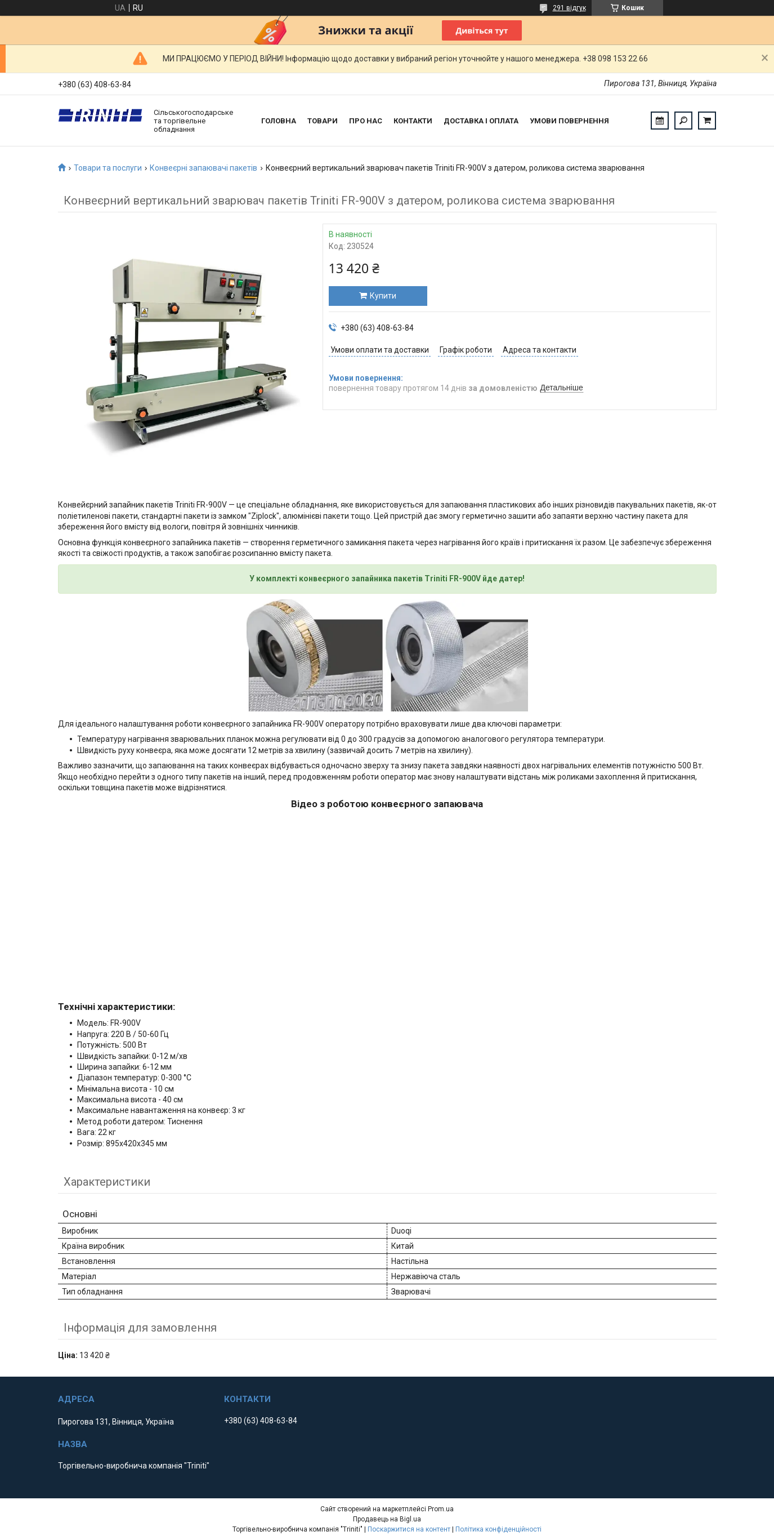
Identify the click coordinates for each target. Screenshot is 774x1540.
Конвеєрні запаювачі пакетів (203, 167)
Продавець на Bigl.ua (387, 1519)
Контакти (412, 121)
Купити (383, 295)
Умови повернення (569, 121)
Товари (322, 121)
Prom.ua (441, 1509)
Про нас (365, 121)
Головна (278, 121)
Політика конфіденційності (498, 1529)
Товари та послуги (108, 167)
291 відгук (569, 8)
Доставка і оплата (481, 121)
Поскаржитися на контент (409, 1529)
